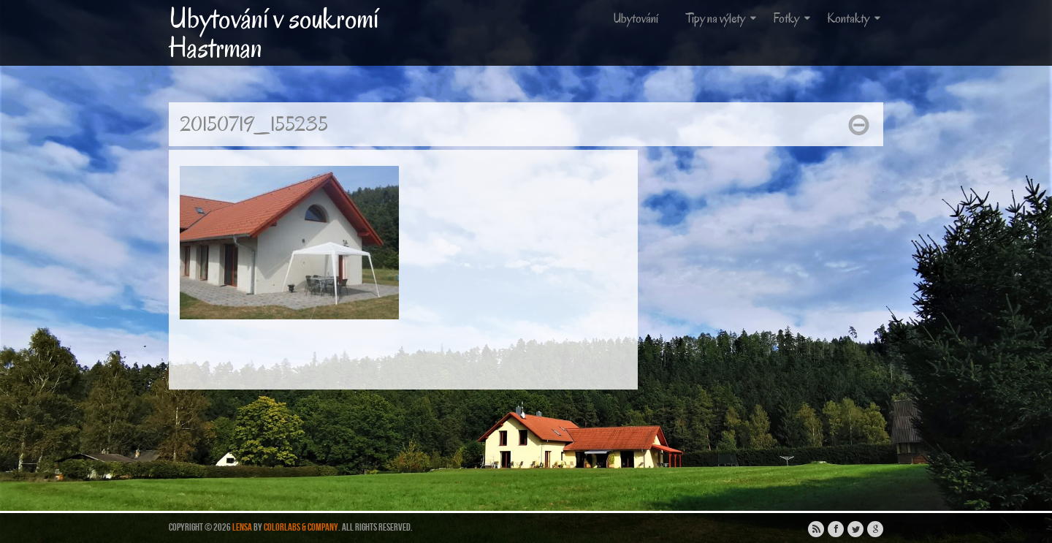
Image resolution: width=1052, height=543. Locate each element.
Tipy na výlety (722, 18)
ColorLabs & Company (301, 527)
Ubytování (635, 18)
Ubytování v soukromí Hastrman (273, 33)
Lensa (242, 527)
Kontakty (855, 18)
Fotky (793, 18)
